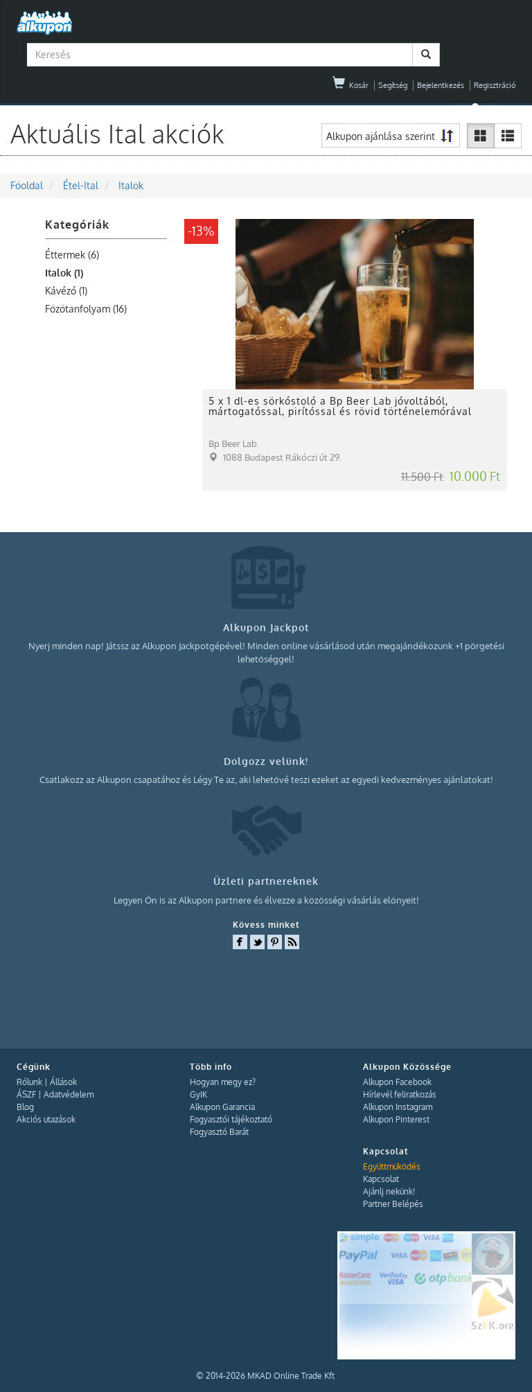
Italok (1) (64, 273)
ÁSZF (26, 1094)
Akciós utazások (46, 1119)
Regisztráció (494, 85)
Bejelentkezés (440, 85)
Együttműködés (391, 1166)
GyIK (198, 1094)
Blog (25, 1107)
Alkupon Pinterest (396, 1119)
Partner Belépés (393, 1204)
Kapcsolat (381, 1179)
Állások (63, 1082)
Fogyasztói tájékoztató (231, 1119)
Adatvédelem (69, 1094)
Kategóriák (77, 224)
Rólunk (29, 1082)
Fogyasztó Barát (219, 1132)
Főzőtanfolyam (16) (86, 309)
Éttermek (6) (72, 255)
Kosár (350, 85)
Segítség (392, 85)
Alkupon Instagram (397, 1107)
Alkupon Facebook (397, 1082)
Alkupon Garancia (222, 1107)
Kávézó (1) (66, 291)
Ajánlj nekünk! (389, 1191)
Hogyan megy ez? (223, 1082)
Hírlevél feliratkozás (399, 1094)
